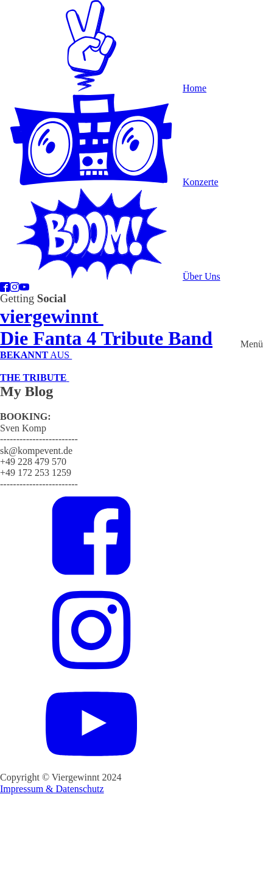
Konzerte (201, 182)
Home (194, 88)
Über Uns (201, 276)
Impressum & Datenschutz (52, 789)
